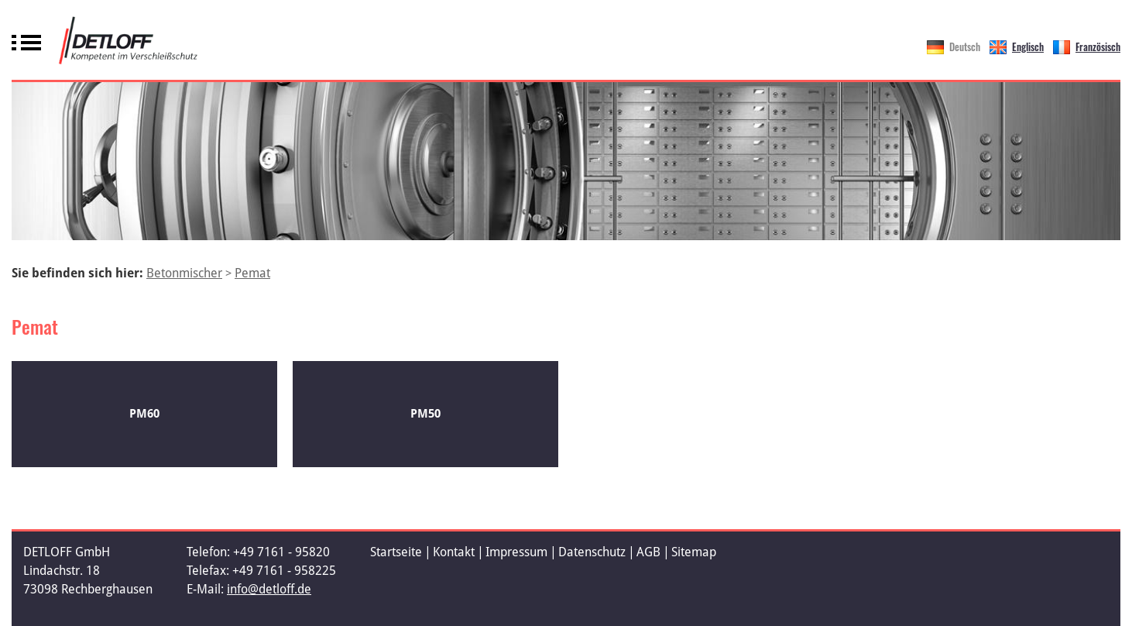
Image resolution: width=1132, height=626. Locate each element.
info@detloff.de (269, 589)
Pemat (252, 273)
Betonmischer (184, 273)
